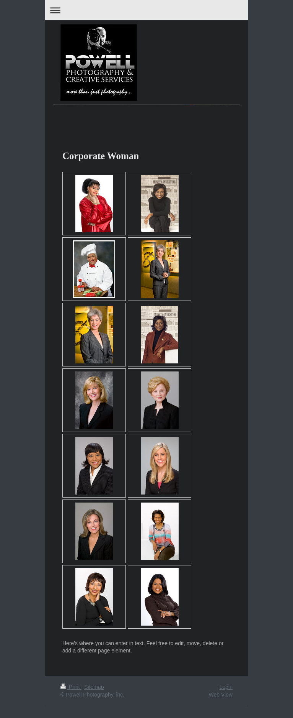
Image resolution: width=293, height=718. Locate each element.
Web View (220, 695)
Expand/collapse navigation (146, 10)
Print (70, 687)
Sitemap (94, 687)
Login (226, 687)
